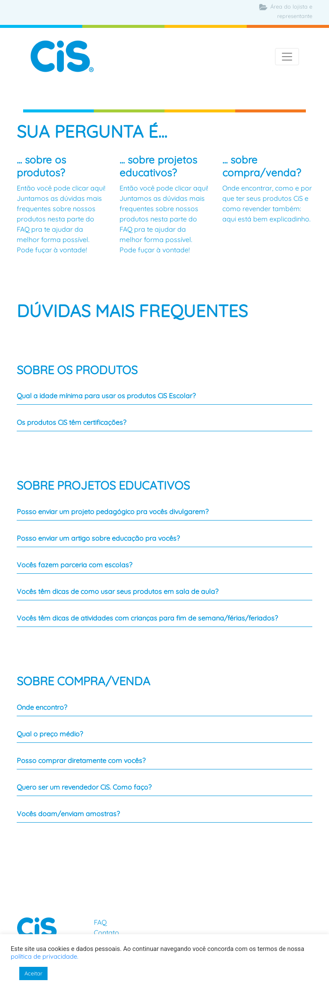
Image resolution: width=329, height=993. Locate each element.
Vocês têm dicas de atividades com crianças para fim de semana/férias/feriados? (147, 618)
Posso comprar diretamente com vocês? (81, 760)
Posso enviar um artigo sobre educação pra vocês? (98, 538)
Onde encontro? (42, 707)
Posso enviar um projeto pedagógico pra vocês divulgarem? (113, 511)
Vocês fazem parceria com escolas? (74, 564)
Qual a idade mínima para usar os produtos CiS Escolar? (106, 395)
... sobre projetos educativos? (158, 166)
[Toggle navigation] (287, 56)
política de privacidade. (44, 956)
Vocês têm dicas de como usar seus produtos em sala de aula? (117, 591)
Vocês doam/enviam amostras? (68, 813)
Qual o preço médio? (50, 734)
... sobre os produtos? (41, 166)
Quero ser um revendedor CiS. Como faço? (84, 787)
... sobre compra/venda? (261, 166)
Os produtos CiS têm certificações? (71, 422)
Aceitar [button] (33, 973)
